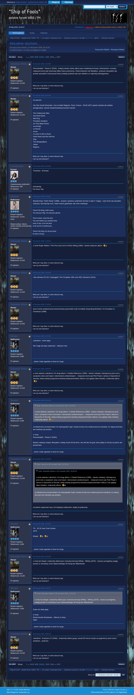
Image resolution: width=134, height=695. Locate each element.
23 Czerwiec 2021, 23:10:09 (42, 166)
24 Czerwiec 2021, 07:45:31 (42, 196)
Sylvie (96, 38)
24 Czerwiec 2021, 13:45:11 (42, 241)
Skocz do (91, 675)
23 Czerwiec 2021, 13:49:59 (42, 64)
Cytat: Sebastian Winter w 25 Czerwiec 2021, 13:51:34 (56, 594)
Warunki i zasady (114, 689)
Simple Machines (24, 689)
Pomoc (105, 689)
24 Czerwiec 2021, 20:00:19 (42, 369)
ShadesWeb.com (24, 692)
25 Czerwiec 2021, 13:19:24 (42, 524)
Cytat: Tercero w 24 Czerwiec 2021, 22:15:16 (52, 464)
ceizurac (14, 196)
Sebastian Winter (18, 64)
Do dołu (12, 57)
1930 (36, 57)
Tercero (14, 336)
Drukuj (122, 57)
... (29, 57)
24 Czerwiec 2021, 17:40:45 (42, 336)
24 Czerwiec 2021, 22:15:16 (42, 400)
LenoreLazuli (16, 166)
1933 (52, 57)
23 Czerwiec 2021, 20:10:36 (42, 95)
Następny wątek (117, 50)
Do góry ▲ (124, 689)
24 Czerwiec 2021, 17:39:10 (42, 304)
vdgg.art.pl (89, 27)
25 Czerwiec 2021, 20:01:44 (42, 634)
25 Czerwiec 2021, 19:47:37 (42, 588)
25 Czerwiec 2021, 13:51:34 (42, 556)
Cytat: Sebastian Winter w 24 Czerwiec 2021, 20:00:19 (56, 406)
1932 (47, 57)
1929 (32, 57)
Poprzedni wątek (102, 50)
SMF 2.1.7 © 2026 (12, 689)
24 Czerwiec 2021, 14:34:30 (42, 272)
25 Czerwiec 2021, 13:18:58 (42, 459)
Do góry (12, 664)
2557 (58, 57)
